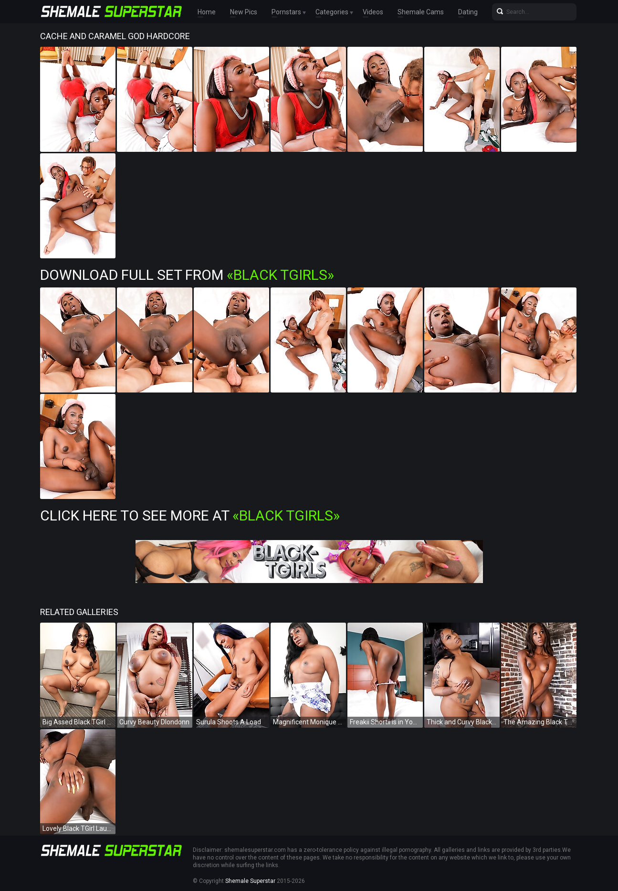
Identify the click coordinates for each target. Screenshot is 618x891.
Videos (373, 12)
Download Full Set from (187, 274)
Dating (468, 12)
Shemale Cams (421, 12)
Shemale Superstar (250, 881)
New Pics (243, 12)
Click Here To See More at (190, 515)
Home (207, 12)
